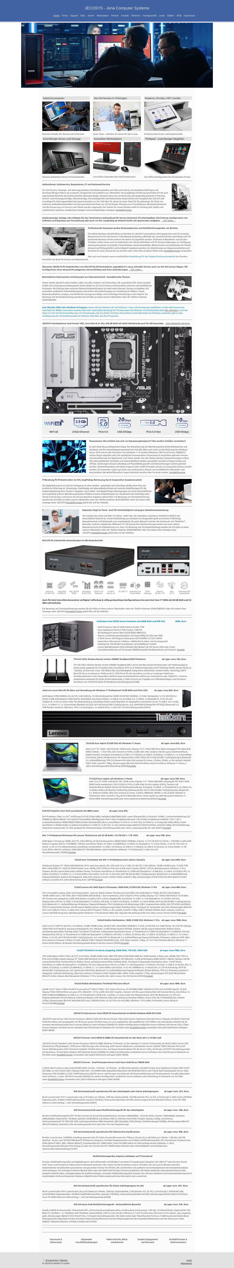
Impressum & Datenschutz (56, 1240)
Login (189, 1260)
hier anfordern (171, 310)
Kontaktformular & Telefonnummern (178, 1240)
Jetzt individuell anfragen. (177, 323)
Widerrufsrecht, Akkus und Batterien (117, 1240)
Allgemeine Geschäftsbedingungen (87, 1240)
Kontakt (181, 649)
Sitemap (64, 1260)
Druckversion (50, 1260)
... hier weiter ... (169, 220)
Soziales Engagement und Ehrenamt (147, 1240)
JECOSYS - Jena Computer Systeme (117, 8)
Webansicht (186, 1263)
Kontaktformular (124, 210)
